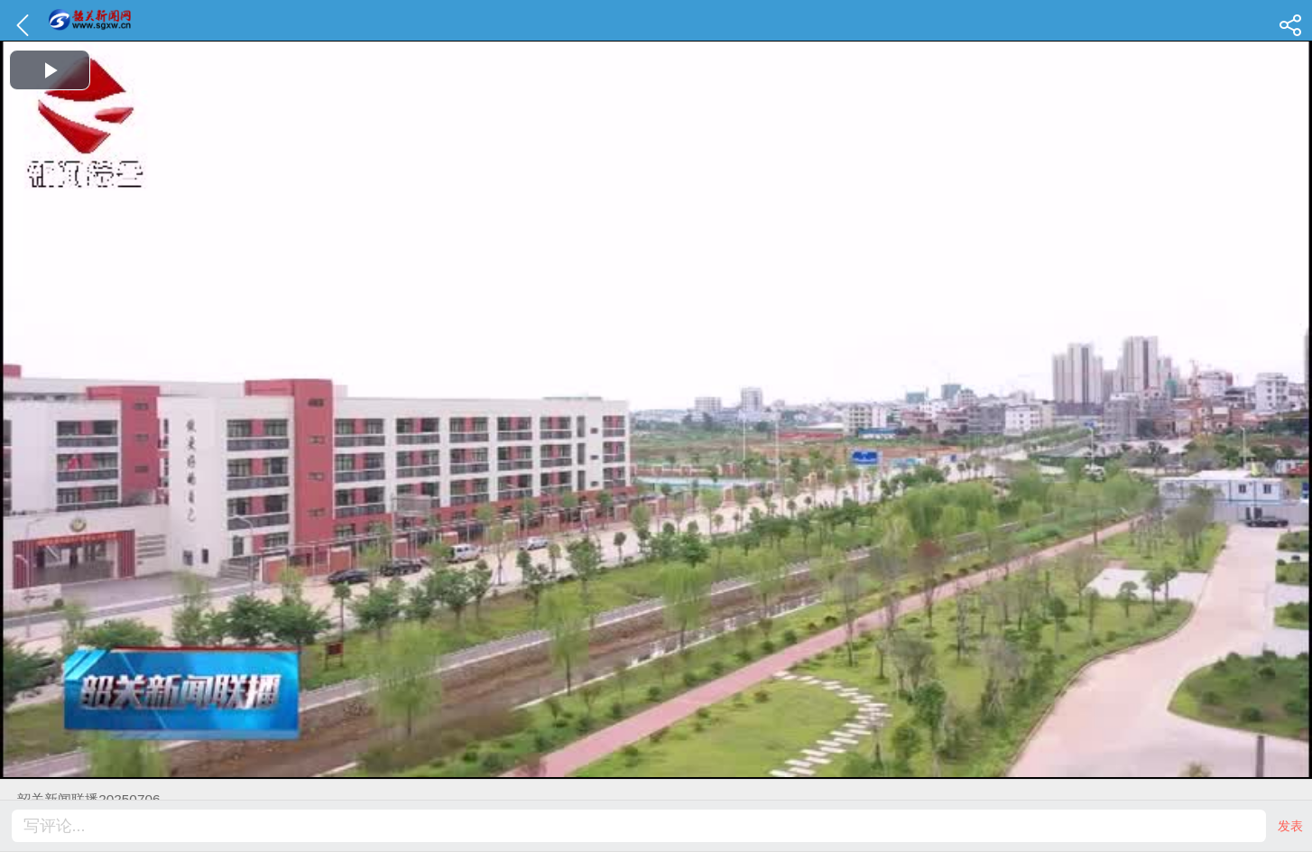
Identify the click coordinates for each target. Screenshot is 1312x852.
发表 (1290, 826)
